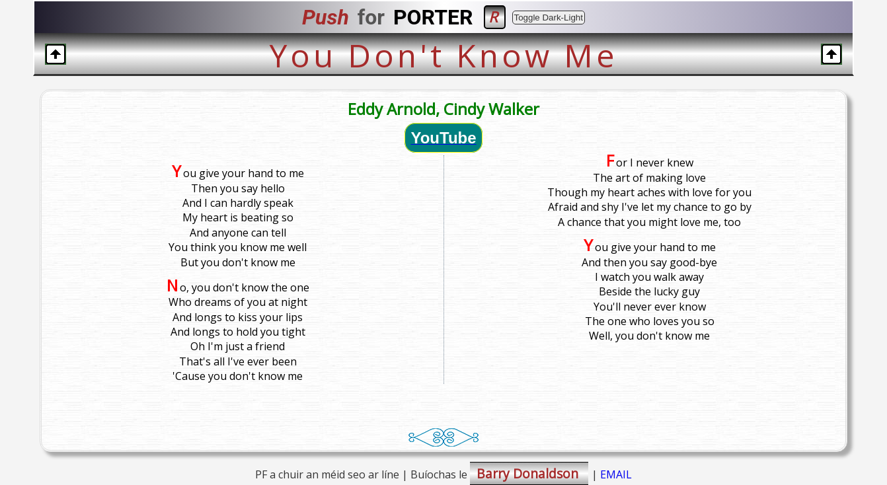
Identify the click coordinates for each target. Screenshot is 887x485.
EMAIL (616, 474)
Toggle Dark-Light (548, 17)
